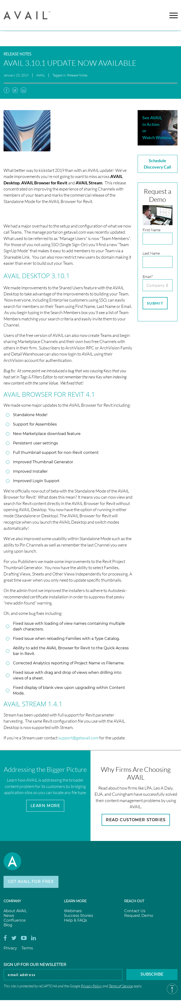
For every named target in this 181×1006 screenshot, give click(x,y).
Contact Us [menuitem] (134, 911)
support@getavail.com (78, 737)
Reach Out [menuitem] (134, 901)
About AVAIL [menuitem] (15, 911)
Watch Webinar (157, 137)
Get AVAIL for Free (31, 882)
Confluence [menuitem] (15, 920)
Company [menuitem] (12, 901)
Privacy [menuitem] (10, 948)
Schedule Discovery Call (157, 164)
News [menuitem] (9, 916)
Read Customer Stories (136, 820)
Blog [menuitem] (8, 925)
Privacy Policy (91, 986)
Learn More (45, 805)
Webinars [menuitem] (73, 911)
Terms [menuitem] (27, 948)
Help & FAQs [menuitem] (75, 920)
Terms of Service (121, 986)
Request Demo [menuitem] (138, 916)
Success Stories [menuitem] (78, 916)
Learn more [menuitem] (75, 901)
